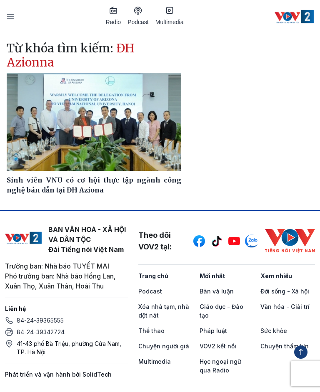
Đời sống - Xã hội (284, 291)
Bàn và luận (217, 291)
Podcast (138, 16)
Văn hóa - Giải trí (285, 306)
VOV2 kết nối (218, 346)
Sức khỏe (273, 330)
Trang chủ (153, 275)
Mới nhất (212, 275)
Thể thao (151, 330)
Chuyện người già (163, 346)
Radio (113, 15)
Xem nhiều (276, 275)
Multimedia (169, 15)
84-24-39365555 (40, 320)
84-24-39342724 (41, 331)
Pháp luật (213, 330)
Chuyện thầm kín (284, 346)
